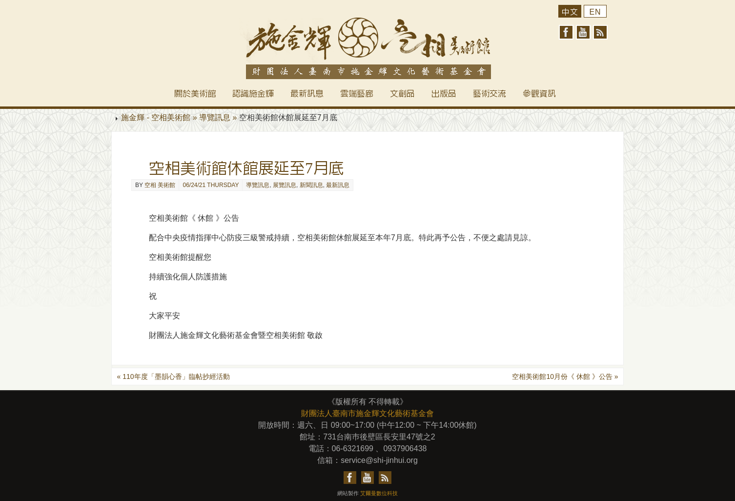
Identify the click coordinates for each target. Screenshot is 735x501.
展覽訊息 (284, 185)
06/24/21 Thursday (211, 185)
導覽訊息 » (219, 117)
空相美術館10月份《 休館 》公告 (565, 376)
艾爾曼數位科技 (379, 493)
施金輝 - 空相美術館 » (160, 117)
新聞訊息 (311, 185)
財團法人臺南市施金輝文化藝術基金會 (367, 413)
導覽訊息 (257, 185)
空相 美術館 (159, 185)
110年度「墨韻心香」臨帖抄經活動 (173, 376)
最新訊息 (337, 185)
